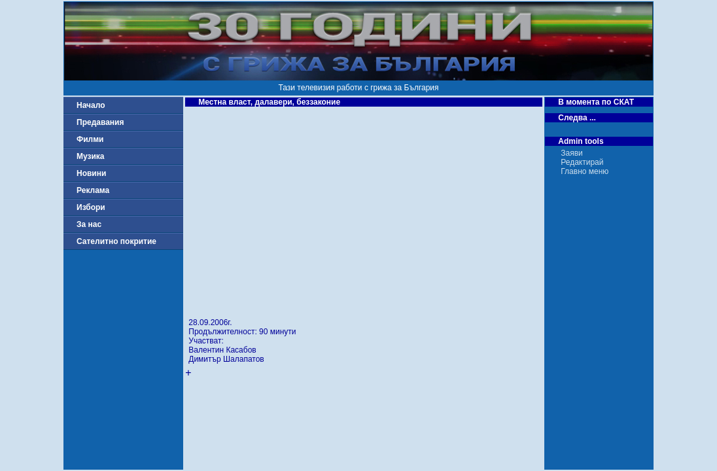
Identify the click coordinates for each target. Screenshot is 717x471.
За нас (89, 224)
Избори (91, 207)
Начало (91, 105)
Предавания (100, 122)
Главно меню (584, 171)
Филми (90, 139)
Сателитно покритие (116, 241)
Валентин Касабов (222, 350)
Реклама (93, 190)
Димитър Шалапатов (226, 359)
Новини (91, 173)
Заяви (572, 153)
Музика (91, 156)
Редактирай (582, 162)
